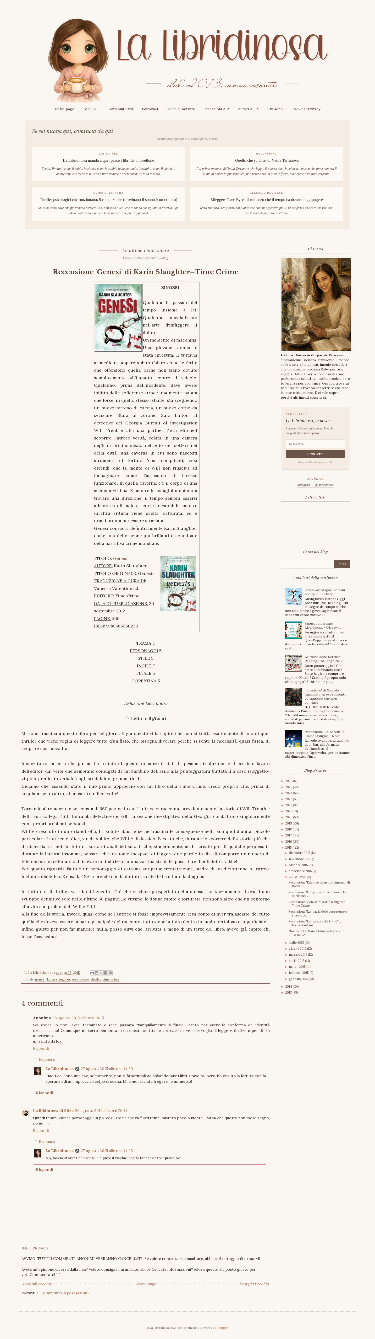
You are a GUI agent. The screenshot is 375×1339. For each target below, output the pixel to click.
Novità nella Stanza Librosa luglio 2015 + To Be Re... (318, 933)
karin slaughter (58, 979)
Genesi (120, 558)
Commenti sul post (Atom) (64, 1293)
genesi (40, 979)
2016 (289, 842)
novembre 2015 (300, 859)
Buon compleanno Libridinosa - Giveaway (323, 625)
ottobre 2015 (299, 865)
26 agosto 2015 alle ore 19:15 (78, 1017)
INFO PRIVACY (35, 1248)
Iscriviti (315, 454)
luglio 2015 (297, 943)
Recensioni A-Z (216, 109)
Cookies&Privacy (306, 109)
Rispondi (41, 1048)
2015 (288, 848)
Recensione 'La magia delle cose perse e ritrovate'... (317, 913)
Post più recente (37, 1283)
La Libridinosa (59, 1068)
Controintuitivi (120, 109)
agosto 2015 (298, 877)
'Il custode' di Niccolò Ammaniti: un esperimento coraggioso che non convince (326, 696)
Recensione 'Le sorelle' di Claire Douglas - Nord (325, 734)
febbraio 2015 (299, 973)
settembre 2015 (301, 871)
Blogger (222, 1327)
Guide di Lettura (181, 109)
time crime (111, 979)
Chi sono (275, 109)
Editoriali (150, 109)
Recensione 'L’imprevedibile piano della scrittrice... (317, 894)
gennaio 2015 (299, 979)
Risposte (47, 1059)
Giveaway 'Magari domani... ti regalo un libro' (326, 592)
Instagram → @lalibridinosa (315, 485)
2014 (289, 987)
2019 (289, 823)
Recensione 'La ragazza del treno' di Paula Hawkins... (315, 923)
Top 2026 (91, 109)
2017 (288, 835)
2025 (289, 787)
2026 (289, 781)
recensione (80, 979)
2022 (289, 805)
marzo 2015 (297, 967)
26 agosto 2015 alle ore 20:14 (101, 1110)
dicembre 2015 (300, 853)
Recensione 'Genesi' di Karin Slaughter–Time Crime (317, 904)
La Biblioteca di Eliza (53, 1110)
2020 (289, 817)
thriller (96, 979)
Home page (64, 109)
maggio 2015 (298, 955)
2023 (289, 799)
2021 (288, 811)
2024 (289, 793)
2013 (288, 993)
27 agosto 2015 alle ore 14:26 (107, 1150)
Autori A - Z (248, 109)
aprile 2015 (297, 961)
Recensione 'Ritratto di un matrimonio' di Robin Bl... (319, 884)
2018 (288, 829)
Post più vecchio (254, 1283)
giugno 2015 (298, 949)
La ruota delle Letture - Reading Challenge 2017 (324, 659)
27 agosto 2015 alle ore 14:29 (107, 1068)
